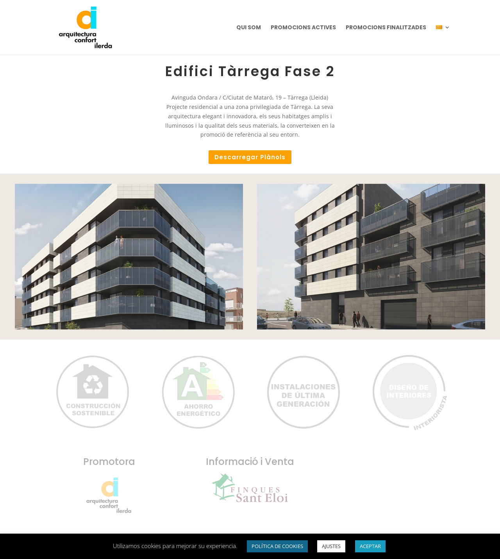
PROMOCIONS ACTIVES (303, 28)
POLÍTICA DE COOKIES (277, 546)
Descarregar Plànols (250, 157)
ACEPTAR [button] (370, 546)
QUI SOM (248, 28)
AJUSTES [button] (331, 546)
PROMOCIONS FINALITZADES (386, 28)
